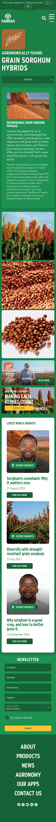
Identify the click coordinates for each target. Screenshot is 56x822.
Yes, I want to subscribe (18, 717)
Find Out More (19, 408)
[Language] (28, 79)
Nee (28, 6)
